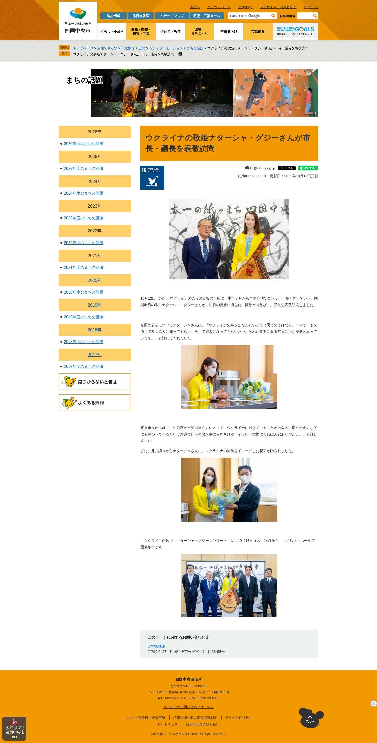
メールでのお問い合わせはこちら (188, 707)
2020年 (95, 280)
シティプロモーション (166, 48)
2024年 (95, 181)
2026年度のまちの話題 (83, 144)
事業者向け (228, 31)
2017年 (95, 354)
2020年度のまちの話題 (83, 292)
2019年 (95, 305)
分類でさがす (107, 48)
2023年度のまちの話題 (83, 218)
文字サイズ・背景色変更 (278, 7)
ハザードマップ (172, 16)
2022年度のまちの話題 (83, 243)
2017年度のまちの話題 (83, 367)
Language (245, 7)
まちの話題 (195, 48)
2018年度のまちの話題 (83, 342)
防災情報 (113, 16)
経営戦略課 (157, 646)
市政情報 (258, 31)
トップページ (83, 48)
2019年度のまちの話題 (83, 317)
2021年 (95, 255)
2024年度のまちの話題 (83, 193)
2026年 (95, 131)
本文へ (195, 7)
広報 (141, 48)
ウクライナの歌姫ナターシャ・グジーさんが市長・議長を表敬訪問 (123, 54)
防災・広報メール (206, 16)
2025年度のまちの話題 (83, 168)
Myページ (311, 7)
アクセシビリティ (238, 717)
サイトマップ (167, 724)
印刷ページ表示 (262, 168)
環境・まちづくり (199, 31)
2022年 (95, 230)
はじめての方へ (219, 7)
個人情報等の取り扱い (203, 724)
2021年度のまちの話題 (83, 267)
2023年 (95, 206)
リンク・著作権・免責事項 (145, 717)
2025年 (95, 156)
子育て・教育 (170, 31)
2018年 (95, 329)
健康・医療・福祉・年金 (141, 31)
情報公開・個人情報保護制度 (195, 717)
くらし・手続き (112, 31)
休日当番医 (140, 16)
